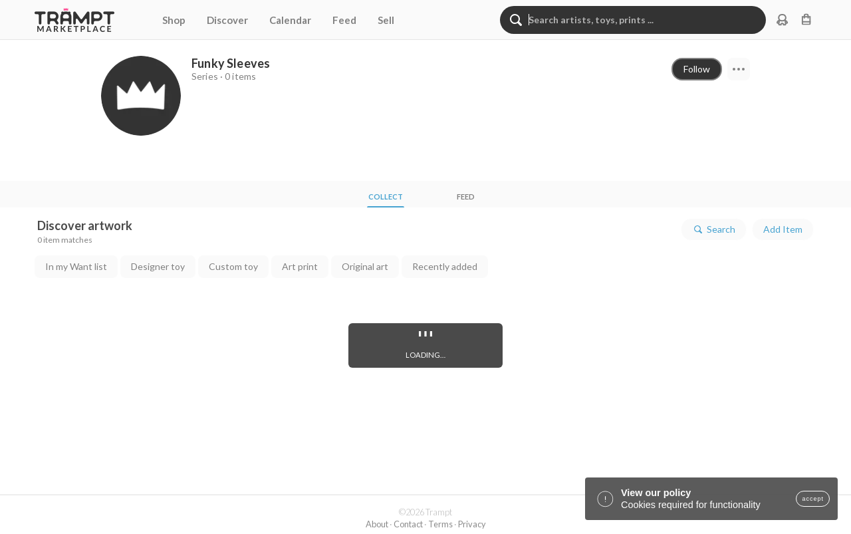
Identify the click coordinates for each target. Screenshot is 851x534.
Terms (440, 524)
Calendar (290, 20)
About (377, 524)
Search (713, 229)
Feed (344, 20)
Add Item (782, 229)
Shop (173, 20)
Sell (386, 20)
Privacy (472, 524)
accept (813, 498)
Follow (696, 68)
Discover (227, 20)
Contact (408, 524)
